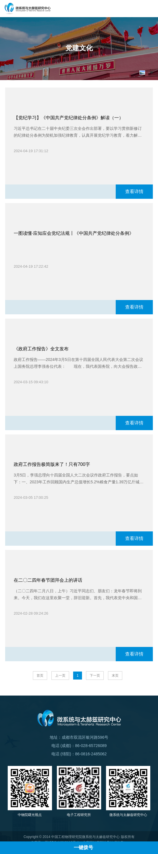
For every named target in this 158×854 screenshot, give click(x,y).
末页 (115, 676)
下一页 (95, 676)
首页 (40, 676)
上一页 (60, 676)
